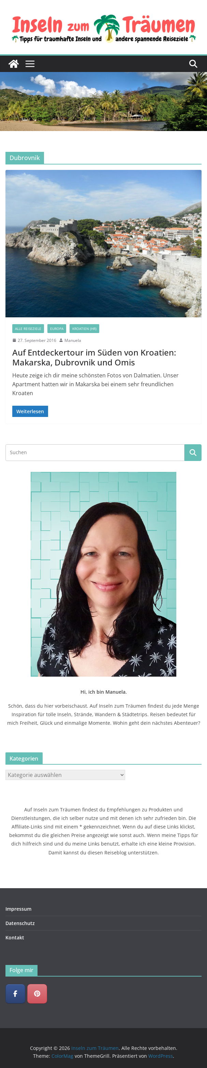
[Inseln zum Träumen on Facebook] (15, 994)
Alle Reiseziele (28, 328)
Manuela (72, 340)
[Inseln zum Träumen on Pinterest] (37, 994)
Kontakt (14, 937)
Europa (56, 328)
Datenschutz (20, 923)
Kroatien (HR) (84, 328)
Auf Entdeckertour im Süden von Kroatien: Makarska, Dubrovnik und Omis (94, 357)
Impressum (18, 909)
